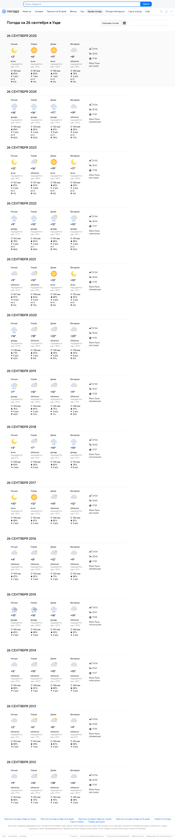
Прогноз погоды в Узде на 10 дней (133, 819)
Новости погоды (162, 819)
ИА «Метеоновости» (165, 836)
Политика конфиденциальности (92, 836)
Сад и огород (76, 821)
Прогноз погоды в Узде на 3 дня (20, 819)
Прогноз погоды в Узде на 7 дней (94, 819)
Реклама (23, 836)
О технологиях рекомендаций (118, 836)
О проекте (74, 836)
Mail (4, 836)
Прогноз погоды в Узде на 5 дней (57, 819)
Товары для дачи (96, 821)
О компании (12, 836)
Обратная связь (138, 836)
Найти (145, 4)
